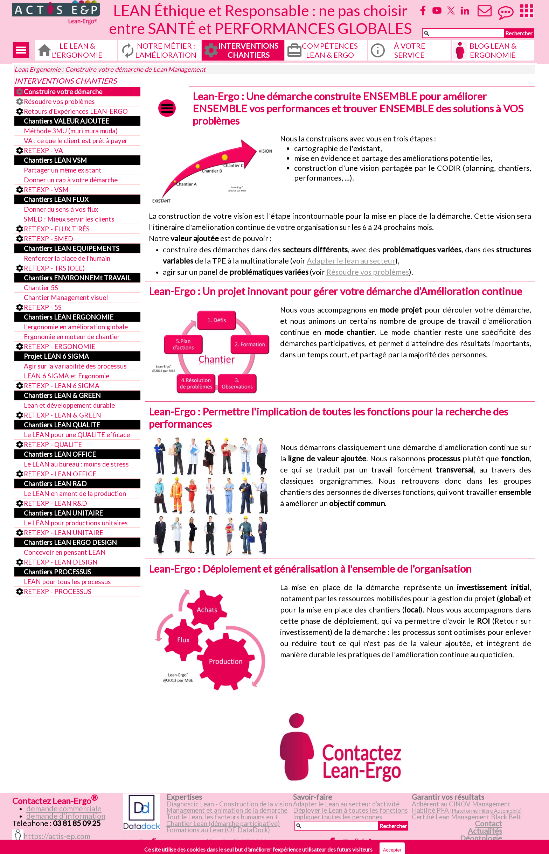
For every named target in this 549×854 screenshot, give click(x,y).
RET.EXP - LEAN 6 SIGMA (61, 386)
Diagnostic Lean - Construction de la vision (229, 804)
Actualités (485, 830)
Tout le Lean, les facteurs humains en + (222, 817)
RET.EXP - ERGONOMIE (59, 346)
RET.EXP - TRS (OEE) (54, 268)
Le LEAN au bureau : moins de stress (76, 464)
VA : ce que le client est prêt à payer (75, 141)
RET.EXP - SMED (48, 239)
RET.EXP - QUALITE (53, 444)
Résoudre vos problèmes (59, 101)
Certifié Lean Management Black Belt (466, 817)
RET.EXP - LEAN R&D (55, 503)
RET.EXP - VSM (46, 190)
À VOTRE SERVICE (409, 50)
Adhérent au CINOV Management (461, 804)
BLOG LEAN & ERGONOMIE (493, 50)
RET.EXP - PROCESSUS (57, 591)
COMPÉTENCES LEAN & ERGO (330, 50)
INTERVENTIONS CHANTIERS (248, 50)
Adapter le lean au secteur (351, 260)
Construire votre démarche (63, 92)
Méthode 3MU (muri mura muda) (71, 131)
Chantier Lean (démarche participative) (223, 823)
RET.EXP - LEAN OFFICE (60, 474)
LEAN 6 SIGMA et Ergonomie (66, 376)
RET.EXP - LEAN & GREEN (62, 415)
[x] (451, 11)
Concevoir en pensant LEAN (65, 552)
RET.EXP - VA (43, 150)
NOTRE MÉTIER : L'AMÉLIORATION (165, 50)
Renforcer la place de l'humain (67, 258)
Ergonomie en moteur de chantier (72, 337)
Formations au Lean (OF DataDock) (218, 830)
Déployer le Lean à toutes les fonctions (350, 810)
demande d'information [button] (65, 815)
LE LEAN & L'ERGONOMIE (77, 50)
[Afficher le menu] (21, 50)
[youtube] (437, 11)
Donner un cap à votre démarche (71, 180)
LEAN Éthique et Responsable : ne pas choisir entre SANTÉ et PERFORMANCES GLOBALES (260, 19)
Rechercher (519, 33)
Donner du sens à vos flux (61, 209)
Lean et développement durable (69, 405)
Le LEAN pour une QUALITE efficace (77, 435)
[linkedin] (465, 11)
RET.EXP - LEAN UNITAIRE (63, 533)
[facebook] (423, 11)
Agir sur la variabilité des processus (75, 366)
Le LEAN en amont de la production (75, 493)
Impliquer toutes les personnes (337, 817)
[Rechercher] (463, 33)
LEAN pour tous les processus (67, 582)
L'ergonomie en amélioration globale (76, 327)
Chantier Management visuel (66, 297)
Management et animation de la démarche (226, 810)
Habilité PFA (467, 810)
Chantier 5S (41, 288)
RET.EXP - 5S (43, 307)
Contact (488, 823)
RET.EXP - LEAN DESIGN (61, 562)
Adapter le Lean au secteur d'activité (346, 804)
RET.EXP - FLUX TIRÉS (57, 229)
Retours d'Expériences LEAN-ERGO (76, 111)
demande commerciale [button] (64, 808)
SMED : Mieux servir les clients (69, 219)
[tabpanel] (405, 158)
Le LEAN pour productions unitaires (76, 523)
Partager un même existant (63, 170)
